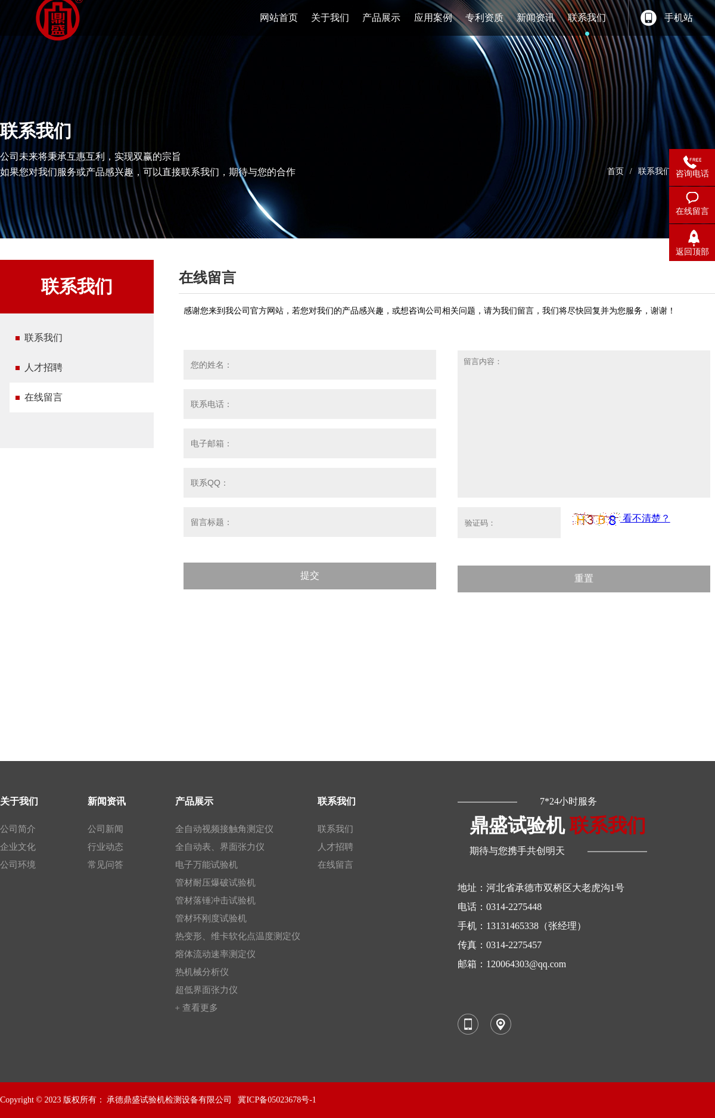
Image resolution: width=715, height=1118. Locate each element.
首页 (615, 171)
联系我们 (655, 171)
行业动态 (105, 847)
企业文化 (18, 847)
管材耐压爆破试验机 (215, 882)
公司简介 (18, 829)
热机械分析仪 (202, 972)
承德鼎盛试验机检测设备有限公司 (169, 1099)
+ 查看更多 (196, 1008)
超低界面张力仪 (206, 990)
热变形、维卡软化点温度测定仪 (237, 936)
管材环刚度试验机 (211, 918)
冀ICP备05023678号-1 (277, 1099)
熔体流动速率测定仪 (215, 954)
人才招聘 (43, 367)
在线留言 (43, 397)
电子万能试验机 (206, 864)
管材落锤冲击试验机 (215, 900)
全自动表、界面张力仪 (220, 847)
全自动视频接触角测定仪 (224, 829)
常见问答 (105, 864)
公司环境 (18, 864)
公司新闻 (105, 829)
